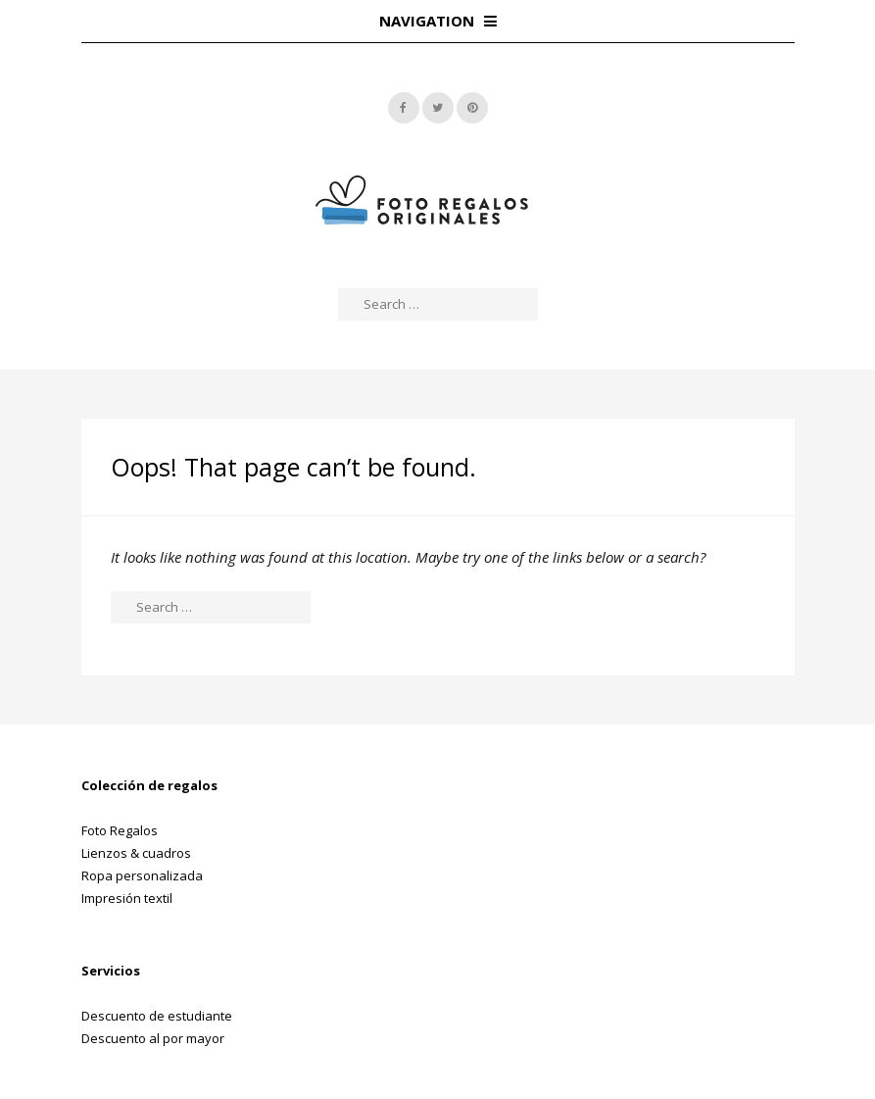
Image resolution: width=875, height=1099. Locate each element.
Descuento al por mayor (152, 1038)
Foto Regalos (119, 830)
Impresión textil (126, 898)
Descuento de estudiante (156, 1015)
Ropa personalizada (142, 875)
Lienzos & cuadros (136, 853)
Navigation (438, 20)
